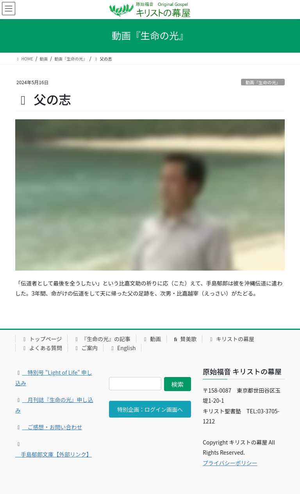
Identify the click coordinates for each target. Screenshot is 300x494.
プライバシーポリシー (230, 463)
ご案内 (85, 348)
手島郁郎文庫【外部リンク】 (53, 454)
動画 (151, 339)
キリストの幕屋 (231, 339)
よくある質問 (41, 348)
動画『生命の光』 (262, 82)
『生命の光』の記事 (101, 339)
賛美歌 (184, 339)
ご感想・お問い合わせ (52, 427)
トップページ (41, 339)
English (122, 348)
